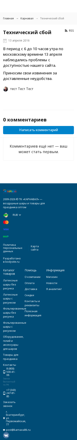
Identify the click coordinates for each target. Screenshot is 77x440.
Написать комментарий (38, 130)
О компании (32, 277)
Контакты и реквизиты (32, 303)
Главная (8, 18)
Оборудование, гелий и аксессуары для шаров (13, 343)
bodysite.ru (12, 261)
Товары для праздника (10, 357)
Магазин (51, 277)
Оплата (29, 283)
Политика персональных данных (12, 248)
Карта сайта (35, 247)
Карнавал (27, 18)
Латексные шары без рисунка (10, 284)
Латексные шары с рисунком (10, 298)
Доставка (31, 289)
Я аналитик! (54, 289)
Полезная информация (33, 313)
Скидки (29, 295)
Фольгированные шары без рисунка (14, 312)
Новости (51, 283)
